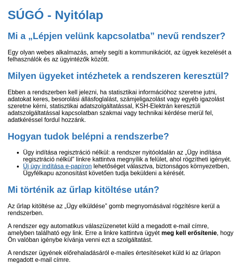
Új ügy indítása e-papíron (57, 166)
